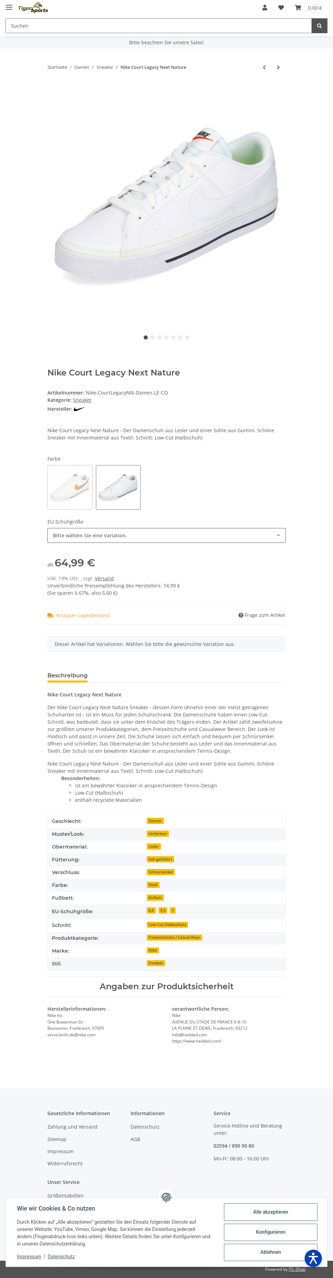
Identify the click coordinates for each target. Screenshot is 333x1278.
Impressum (60, 1151)
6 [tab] (180, 337)
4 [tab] (166, 337)
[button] (265, 8)
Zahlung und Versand (72, 1126)
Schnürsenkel (160, 872)
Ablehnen (270, 1252)
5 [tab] (173, 337)
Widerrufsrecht (65, 1163)
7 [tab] (187, 337)
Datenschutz (145, 1126)
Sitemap (56, 1139)
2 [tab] (153, 337)
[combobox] (166, 535)
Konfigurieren (270, 1232)
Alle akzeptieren (270, 1212)
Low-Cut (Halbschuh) (167, 924)
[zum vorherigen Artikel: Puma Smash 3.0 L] (264, 67)
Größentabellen (65, 1195)
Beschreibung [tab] (67, 675)
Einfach (155, 897)
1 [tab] (146, 337)
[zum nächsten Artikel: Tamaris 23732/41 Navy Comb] (278, 67)
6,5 (151, 910)
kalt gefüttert (160, 859)
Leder (153, 846)
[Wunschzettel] (281, 8)
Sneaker (82, 400)
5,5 (162, 910)
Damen (155, 820)
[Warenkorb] (308, 8)
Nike (152, 950)
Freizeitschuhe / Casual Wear (174, 937)
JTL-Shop (297, 1269)
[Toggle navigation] (9, 4)
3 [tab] (160, 337)
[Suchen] (159, 25)
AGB (135, 1139)
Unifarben (157, 833)
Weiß (153, 884)
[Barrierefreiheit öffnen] (313, 1258)
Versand (104, 578)
